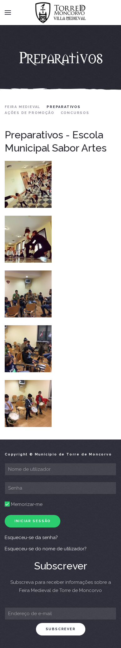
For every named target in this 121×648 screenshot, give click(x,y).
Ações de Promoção (29, 113)
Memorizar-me (24, 504)
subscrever (61, 629)
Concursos (75, 113)
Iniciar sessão (32, 521)
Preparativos (64, 107)
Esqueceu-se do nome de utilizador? (46, 549)
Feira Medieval (22, 107)
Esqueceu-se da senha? (31, 537)
